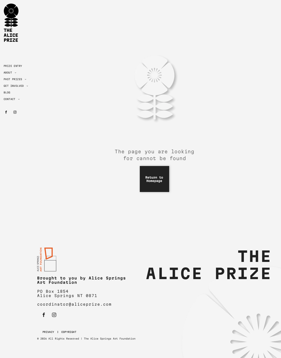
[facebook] (6, 112)
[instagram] (15, 112)
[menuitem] (18, 66)
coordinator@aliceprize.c (71, 304)
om (109, 304)
